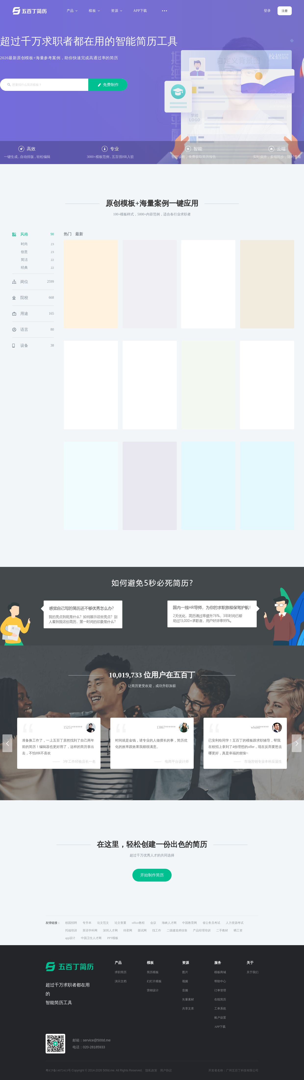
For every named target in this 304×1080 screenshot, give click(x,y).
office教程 (138, 923)
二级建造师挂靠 (177, 930)
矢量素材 (188, 999)
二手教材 (222, 930)
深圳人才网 (110, 930)
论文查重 (120, 923)
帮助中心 (220, 981)
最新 (79, 234)
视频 (185, 981)
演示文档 (121, 981)
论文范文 (103, 923)
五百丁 (30, 10)
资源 (116, 11)
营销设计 (153, 990)
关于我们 (252, 972)
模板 (93, 11)
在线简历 (220, 999)
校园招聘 (71, 923)
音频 (185, 990)
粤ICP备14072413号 (58, 1070)
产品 (71, 11)
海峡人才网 (169, 923)
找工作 (156, 930)
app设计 (70, 938)
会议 (153, 923)
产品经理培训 (202, 930)
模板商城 (220, 972)
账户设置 (220, 1017)
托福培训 (71, 930)
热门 (68, 234)
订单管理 (220, 990)
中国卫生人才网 (91, 938)
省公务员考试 (211, 923)
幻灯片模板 (154, 981)
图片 (185, 972)
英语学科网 (90, 930)
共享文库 (188, 1008)
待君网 (127, 930)
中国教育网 (189, 923)
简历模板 (153, 972)
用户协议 (166, 1070)
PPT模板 (112, 938)
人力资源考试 (234, 923)
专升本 (87, 923)
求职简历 (121, 972)
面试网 (142, 930)
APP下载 (140, 11)
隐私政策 (151, 1070)
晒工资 (238, 930)
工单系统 (220, 1008)
